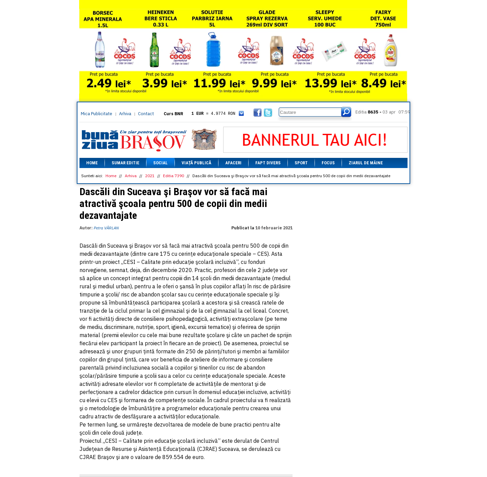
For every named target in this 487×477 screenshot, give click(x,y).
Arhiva (125, 114)
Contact (146, 114)
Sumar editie (125, 162)
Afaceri (233, 162)
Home (92, 162)
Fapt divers (268, 162)
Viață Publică (196, 162)
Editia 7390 (173, 175)
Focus (328, 162)
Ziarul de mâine (366, 162)
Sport (301, 162)
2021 (150, 175)
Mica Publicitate (96, 114)
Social (160, 162)
